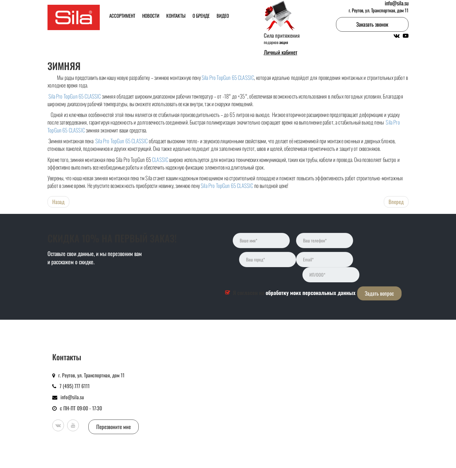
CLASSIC (160, 159)
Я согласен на (294, 293)
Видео (223, 15)
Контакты (176, 15)
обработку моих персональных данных (311, 293)
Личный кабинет (280, 52)
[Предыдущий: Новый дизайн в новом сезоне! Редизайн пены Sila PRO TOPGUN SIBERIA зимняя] (58, 202)
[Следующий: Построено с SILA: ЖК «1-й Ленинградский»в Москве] (396, 202)
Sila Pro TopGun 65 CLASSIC (228, 77)
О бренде (201, 15)
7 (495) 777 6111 (75, 386)
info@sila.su (72, 397)
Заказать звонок (372, 24)
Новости (150, 15)
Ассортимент (122, 15)
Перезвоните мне (113, 427)
